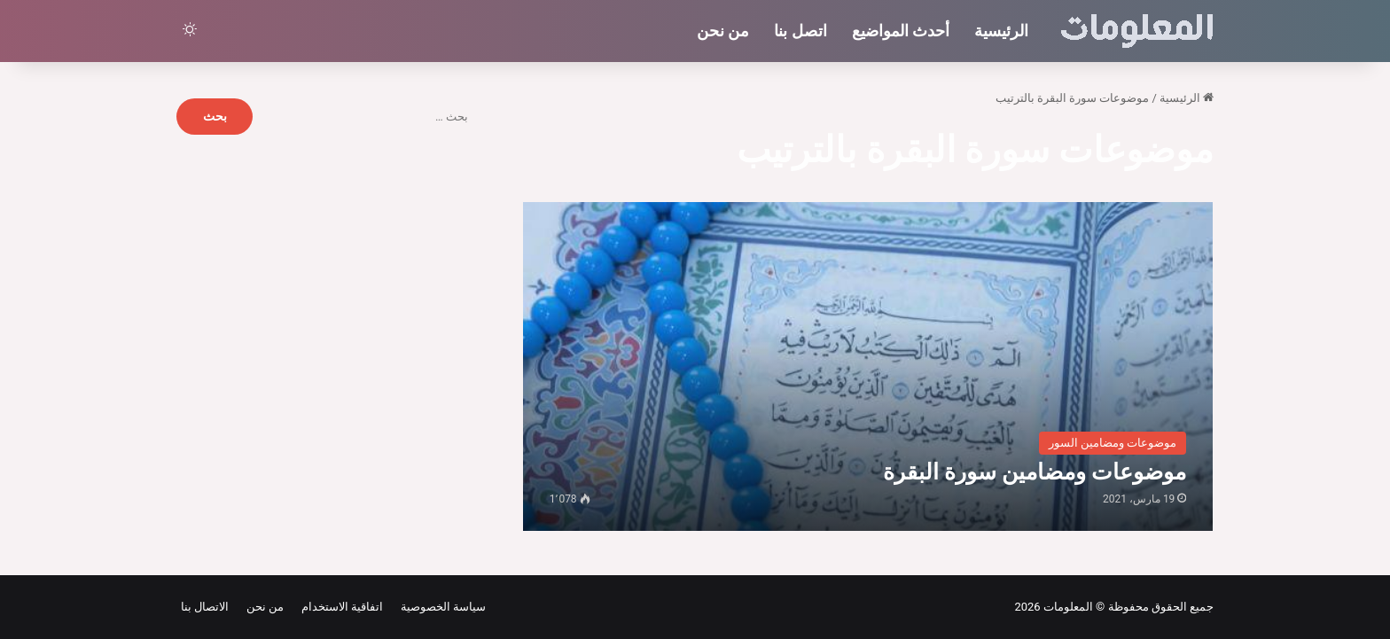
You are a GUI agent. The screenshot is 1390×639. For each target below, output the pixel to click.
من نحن (723, 30)
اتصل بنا (800, 30)
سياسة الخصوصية (440, 606)
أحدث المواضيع (900, 30)
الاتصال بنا (205, 606)
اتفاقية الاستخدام (339, 606)
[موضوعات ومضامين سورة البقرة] (868, 366)
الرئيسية (1001, 30)
